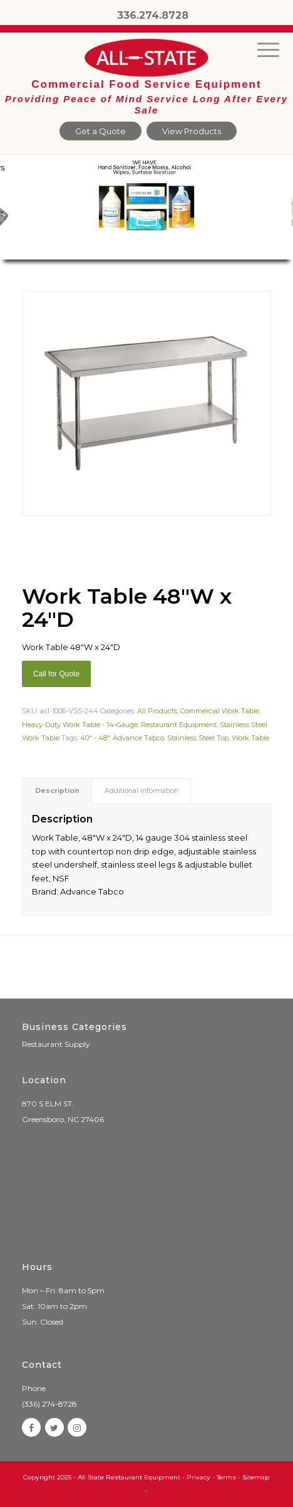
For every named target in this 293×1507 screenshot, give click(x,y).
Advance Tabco (138, 737)
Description (57, 791)
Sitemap (255, 1477)
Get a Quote (100, 131)
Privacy (198, 1477)
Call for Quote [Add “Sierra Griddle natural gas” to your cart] (56, 673)
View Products (191, 131)
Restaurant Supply (56, 1044)
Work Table (250, 737)
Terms (226, 1477)
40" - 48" (95, 737)
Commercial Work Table (219, 710)
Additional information (141, 791)
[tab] (57, 791)
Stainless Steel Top (198, 737)
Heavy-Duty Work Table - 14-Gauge (80, 724)
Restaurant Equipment (179, 724)
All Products (157, 710)
